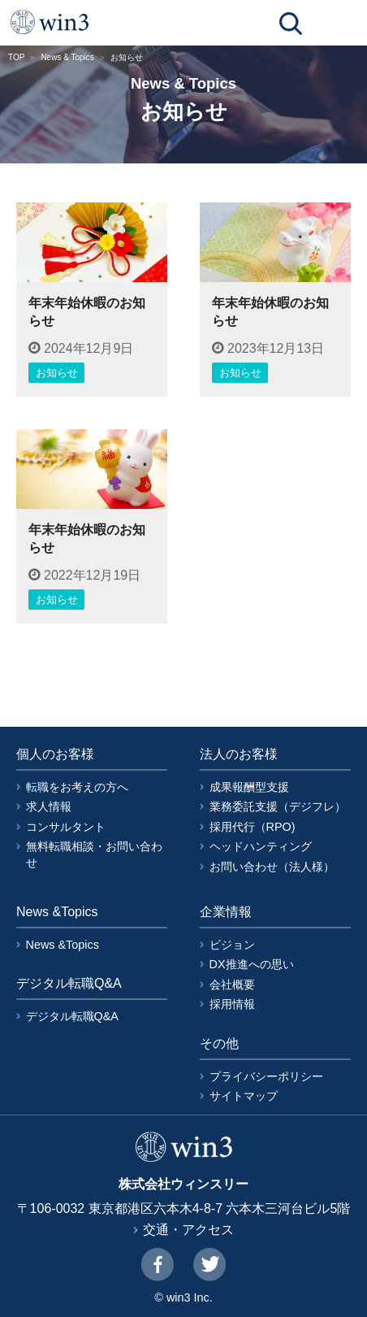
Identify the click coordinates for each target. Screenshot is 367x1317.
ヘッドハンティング (260, 846)
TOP (16, 57)
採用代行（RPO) (252, 826)
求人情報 (48, 806)
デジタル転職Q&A (72, 1016)
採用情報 (232, 1004)
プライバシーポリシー (266, 1076)
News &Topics (62, 944)
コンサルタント (66, 826)
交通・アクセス (188, 1230)
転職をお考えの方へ (77, 786)
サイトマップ (243, 1095)
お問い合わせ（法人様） (272, 866)
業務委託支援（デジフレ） (277, 806)
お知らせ (57, 373)
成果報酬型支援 (249, 786)
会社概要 (232, 984)
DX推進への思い (251, 964)
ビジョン (232, 944)
